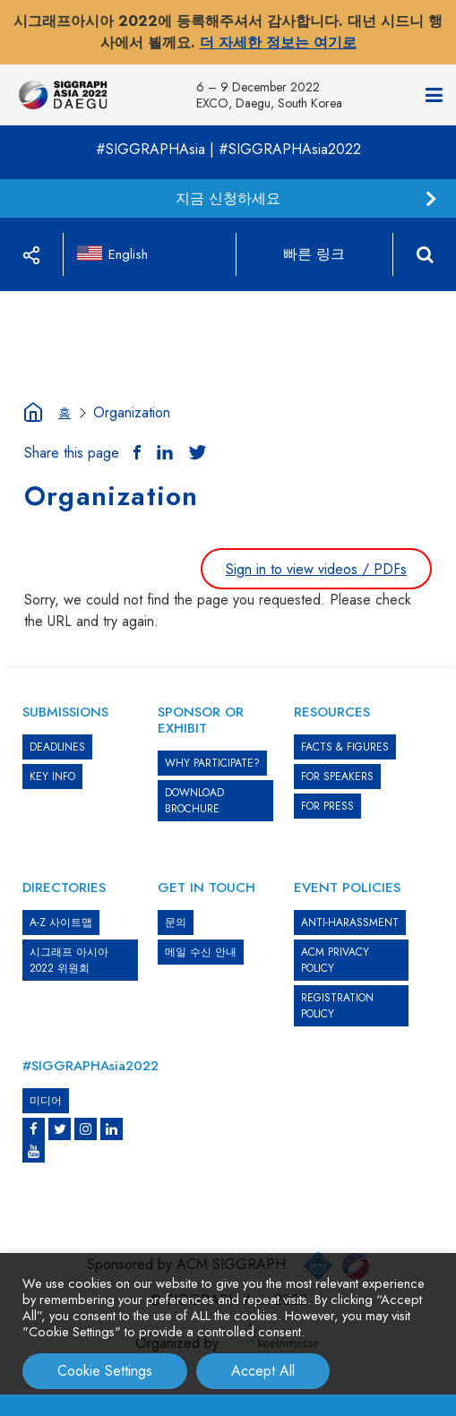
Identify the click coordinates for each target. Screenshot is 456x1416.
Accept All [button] (263, 1370)
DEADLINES (57, 747)
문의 (175, 922)
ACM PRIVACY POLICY (335, 960)
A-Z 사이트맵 (61, 922)
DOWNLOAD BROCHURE (194, 801)
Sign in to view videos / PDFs (316, 569)
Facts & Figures (345, 747)
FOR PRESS (327, 806)
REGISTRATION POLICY (337, 1006)
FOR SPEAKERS (337, 776)
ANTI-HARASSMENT (350, 922)
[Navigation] (434, 95)
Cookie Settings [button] (104, 1370)
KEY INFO (52, 776)
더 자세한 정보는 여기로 (278, 42)
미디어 (46, 1101)
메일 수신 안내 (201, 952)
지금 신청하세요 (228, 198)
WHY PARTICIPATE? (212, 763)
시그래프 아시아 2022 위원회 (69, 960)
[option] (228, 291)
